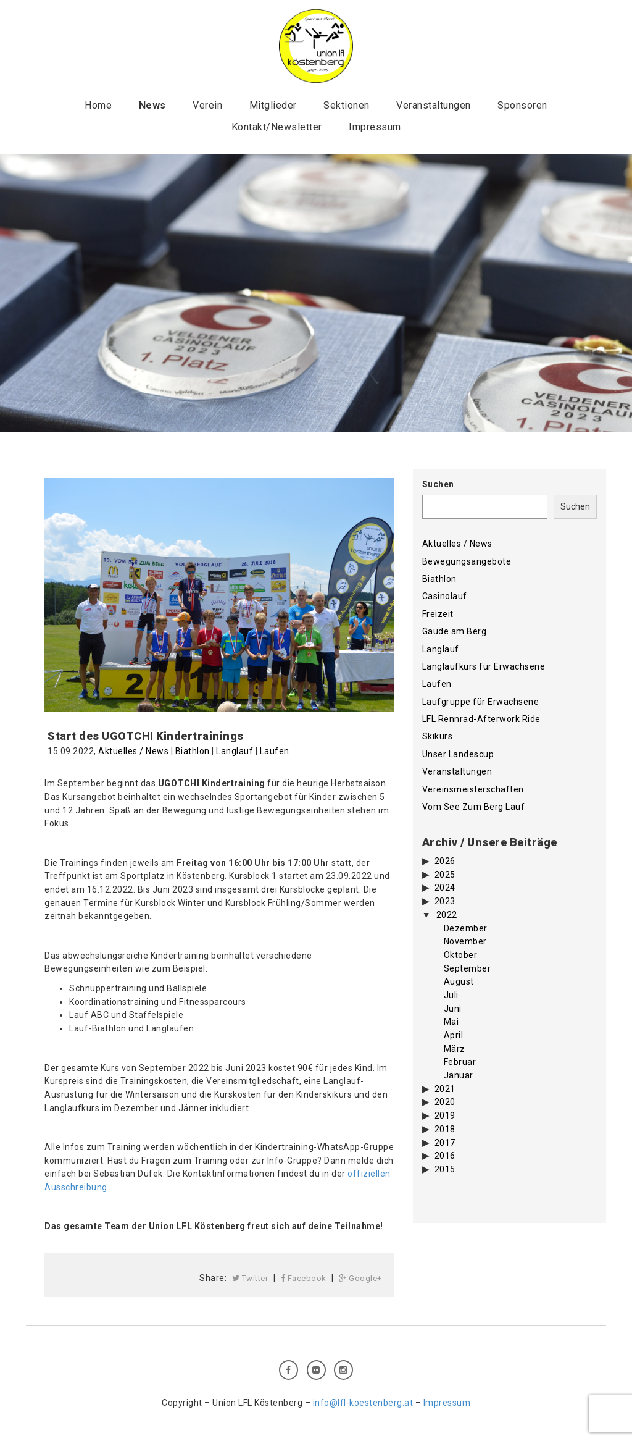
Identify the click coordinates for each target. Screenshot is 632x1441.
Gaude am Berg (454, 631)
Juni (453, 1009)
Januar (458, 1075)
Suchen (438, 484)
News (152, 105)
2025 (444, 875)
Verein (207, 105)
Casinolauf (444, 596)
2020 (444, 1102)
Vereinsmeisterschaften (473, 789)
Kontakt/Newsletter (276, 127)
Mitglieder (273, 105)
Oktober (461, 955)
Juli (451, 995)
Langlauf (234, 751)
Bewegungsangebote (467, 561)
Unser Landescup (458, 754)
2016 (444, 1156)
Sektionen (346, 105)
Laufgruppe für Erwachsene (480, 702)
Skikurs (437, 736)
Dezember (466, 928)
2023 (444, 901)
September (467, 968)
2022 (446, 915)
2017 (444, 1143)
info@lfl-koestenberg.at (363, 1403)
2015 (444, 1169)
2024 (444, 888)
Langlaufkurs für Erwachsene (484, 666)
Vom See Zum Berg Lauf (473, 807)
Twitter (250, 1278)
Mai (451, 1022)
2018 (444, 1129)
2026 (444, 861)
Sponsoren (522, 105)
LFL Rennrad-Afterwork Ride (481, 719)
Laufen (274, 751)
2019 (444, 1115)
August (459, 981)
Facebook (303, 1278)
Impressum (375, 127)
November (465, 941)
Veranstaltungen (433, 105)
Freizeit (438, 614)
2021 (444, 1089)
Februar (460, 1062)
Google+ (360, 1278)
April (454, 1035)
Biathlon (192, 751)
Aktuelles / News (133, 751)
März (454, 1049)
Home (98, 105)
